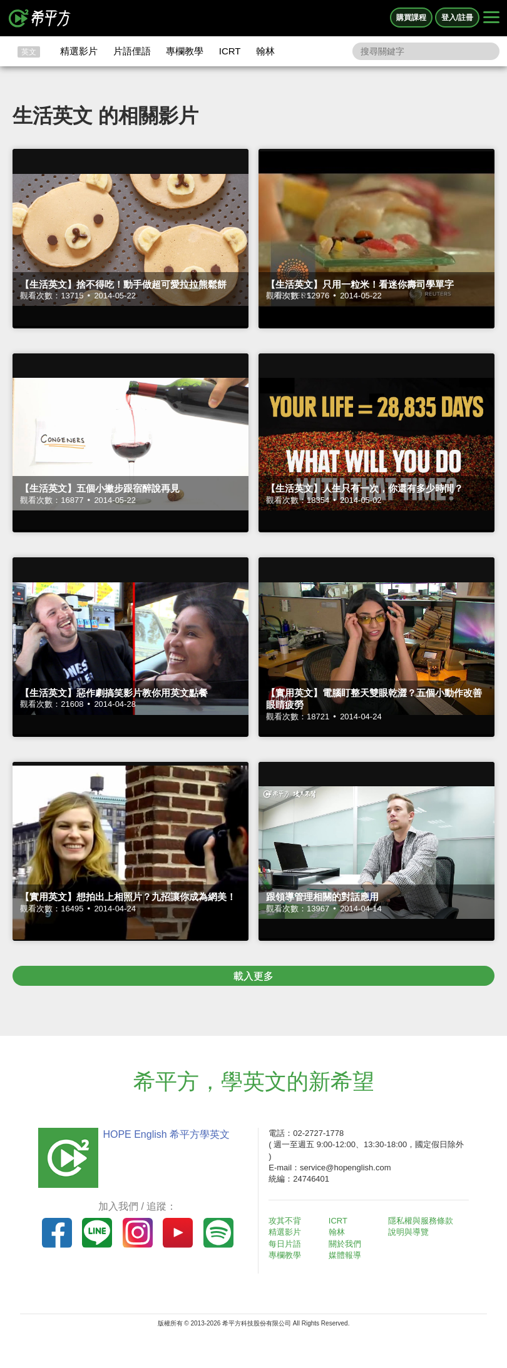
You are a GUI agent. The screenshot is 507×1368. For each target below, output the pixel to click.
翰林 (265, 51)
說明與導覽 (408, 1232)
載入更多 (253, 976)
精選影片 (79, 51)
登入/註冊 (457, 17)
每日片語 (285, 1244)
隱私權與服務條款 (420, 1220)
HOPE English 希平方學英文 (166, 1134)
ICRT (230, 51)
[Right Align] (491, 18)
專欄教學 (184, 51)
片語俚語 (132, 51)
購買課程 (411, 17)
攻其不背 (285, 1220)
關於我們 (345, 1244)
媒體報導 (345, 1255)
